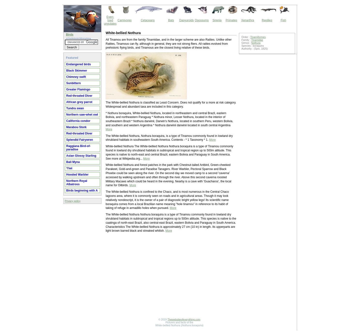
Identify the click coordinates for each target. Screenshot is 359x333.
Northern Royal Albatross (76, 182)
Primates (231, 20)
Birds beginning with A (82, 190)
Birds (70, 34)
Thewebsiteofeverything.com (184, 319)
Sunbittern (73, 83)
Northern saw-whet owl (82, 114)
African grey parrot (79, 102)
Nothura (255, 42)
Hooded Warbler (77, 174)
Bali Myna (73, 162)
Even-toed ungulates (110, 20)
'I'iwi (69, 168)
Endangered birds (78, 64)
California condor (78, 121)
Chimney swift (76, 77)
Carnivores (125, 20)
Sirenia (217, 20)
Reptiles (267, 20)
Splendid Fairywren (79, 139)
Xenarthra (247, 20)
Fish (283, 20)
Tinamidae (257, 39)
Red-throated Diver (79, 95)
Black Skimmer (76, 70)
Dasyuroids (186, 20)
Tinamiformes (258, 37)
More (109, 129)
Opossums (202, 20)
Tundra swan (75, 108)
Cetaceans (147, 20)
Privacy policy (73, 201)
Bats (171, 20)
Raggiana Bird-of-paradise (78, 147)
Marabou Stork (76, 127)
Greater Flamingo (78, 89)
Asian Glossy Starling (81, 155)
